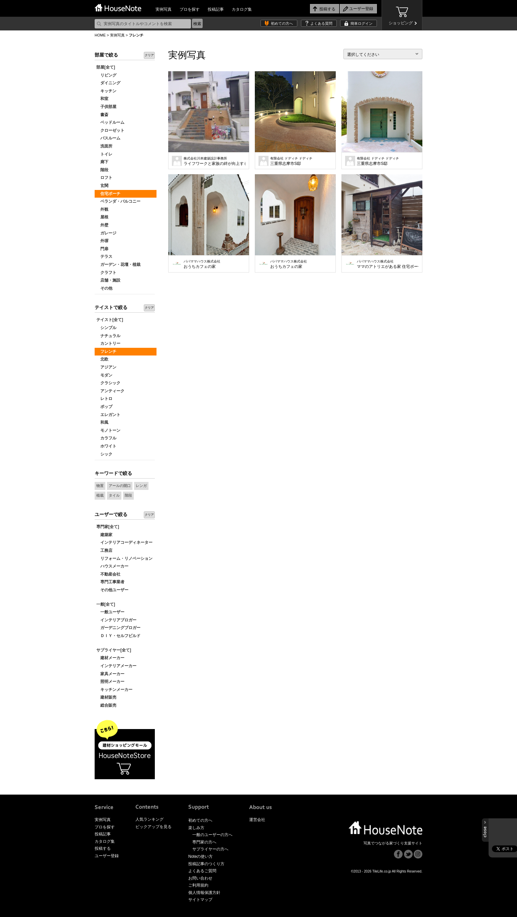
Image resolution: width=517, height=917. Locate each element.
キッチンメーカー (114, 689)
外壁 (102, 225)
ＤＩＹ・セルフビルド (118, 635)
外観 (102, 209)
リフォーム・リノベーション (124, 558)
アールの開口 (120, 486)
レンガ (141, 486)
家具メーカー (110, 674)
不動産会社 (108, 574)
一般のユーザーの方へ (212, 834)
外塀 (102, 240)
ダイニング (108, 83)
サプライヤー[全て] (113, 650)
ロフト (104, 177)
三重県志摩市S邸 (291, 161)
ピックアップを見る (153, 826)
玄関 (102, 185)
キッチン (106, 91)
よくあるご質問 (202, 871)
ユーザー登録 (107, 855)
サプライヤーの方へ (210, 849)
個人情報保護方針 (204, 892)
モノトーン (108, 430)
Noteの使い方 (200, 856)
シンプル (106, 327)
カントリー (108, 343)
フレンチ (106, 351)
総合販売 (106, 705)
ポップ (104, 406)
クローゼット (110, 130)
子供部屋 (106, 106)
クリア (149, 55)
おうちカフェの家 (202, 264)
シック (104, 454)
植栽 (100, 495)
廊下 (102, 162)
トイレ (104, 154)
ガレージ (106, 233)
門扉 (102, 248)
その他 (104, 288)
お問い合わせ (200, 878)
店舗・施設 (108, 280)
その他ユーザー (112, 590)
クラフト (106, 272)
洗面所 (104, 146)
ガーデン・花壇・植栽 (118, 264)
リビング (106, 75)
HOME (100, 35)
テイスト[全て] (109, 319)
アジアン (106, 367)
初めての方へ (282, 23)
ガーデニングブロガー (118, 627)
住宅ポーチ (108, 193)
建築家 (104, 534)
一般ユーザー (110, 612)
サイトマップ (200, 899)
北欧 (102, 359)
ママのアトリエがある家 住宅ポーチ (388, 264)
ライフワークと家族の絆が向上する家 (214, 161)
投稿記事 (216, 9)
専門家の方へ (204, 842)
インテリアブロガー (116, 620)
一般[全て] (105, 604)
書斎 (102, 114)
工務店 (104, 550)
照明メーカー (110, 681)
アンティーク (110, 391)
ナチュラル (108, 335)
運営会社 (257, 819)
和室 (102, 98)
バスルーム (108, 138)
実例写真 (164, 9)
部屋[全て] (105, 67)
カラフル (106, 438)
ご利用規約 (198, 885)
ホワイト (106, 446)
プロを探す (190, 9)
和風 (102, 422)
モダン (104, 375)
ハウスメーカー (112, 566)
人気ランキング (149, 819)
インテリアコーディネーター (124, 542)
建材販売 (106, 697)
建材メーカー (110, 657)
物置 (100, 486)
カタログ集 (242, 9)
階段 (102, 170)
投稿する (103, 848)
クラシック (108, 383)
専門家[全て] (107, 526)
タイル (114, 495)
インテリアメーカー (116, 666)
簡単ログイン (361, 23)
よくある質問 (321, 23)
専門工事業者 (110, 582)
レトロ (104, 398)
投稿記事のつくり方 (206, 863)
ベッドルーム (110, 122)
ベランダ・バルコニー (118, 201)
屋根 (102, 217)
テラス (104, 256)
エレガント (108, 414)
